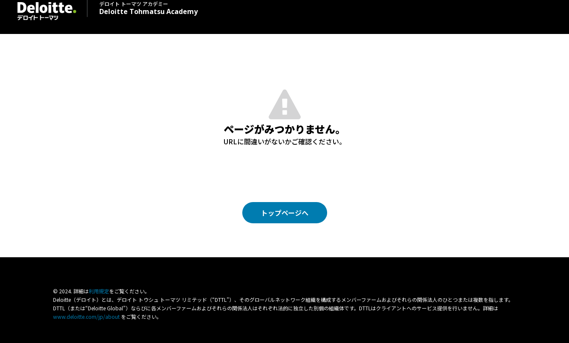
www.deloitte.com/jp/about (86, 316)
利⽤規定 (99, 291)
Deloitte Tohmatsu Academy (148, 8)
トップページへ (284, 213)
